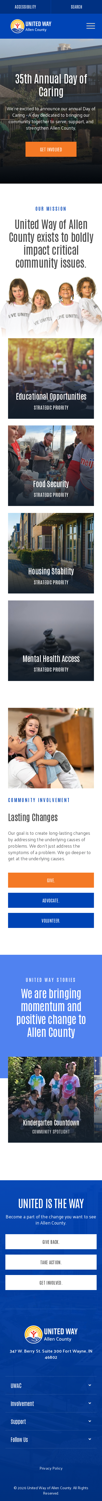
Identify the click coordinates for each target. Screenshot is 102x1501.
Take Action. (51, 1262)
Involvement (22, 1403)
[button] (91, 26)
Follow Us (19, 1439)
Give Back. (51, 1241)
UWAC (16, 1385)
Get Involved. (51, 1282)
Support (18, 1421)
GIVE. (51, 880)
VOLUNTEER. (51, 920)
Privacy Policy (51, 1468)
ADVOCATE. (51, 900)
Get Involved (51, 149)
